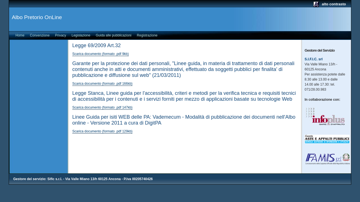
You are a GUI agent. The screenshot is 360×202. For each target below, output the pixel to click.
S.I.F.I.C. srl (314, 59)
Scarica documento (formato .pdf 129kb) (102, 131)
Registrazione (147, 35)
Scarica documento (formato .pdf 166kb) (102, 84)
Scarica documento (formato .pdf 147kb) (102, 107)
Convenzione (40, 35)
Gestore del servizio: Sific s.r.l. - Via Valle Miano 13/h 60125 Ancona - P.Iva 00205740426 (83, 179)
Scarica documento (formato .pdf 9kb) (100, 54)
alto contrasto (334, 4)
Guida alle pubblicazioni (114, 35)
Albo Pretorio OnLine (37, 17)
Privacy (60, 35)
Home (19, 35)
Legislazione (80, 35)
